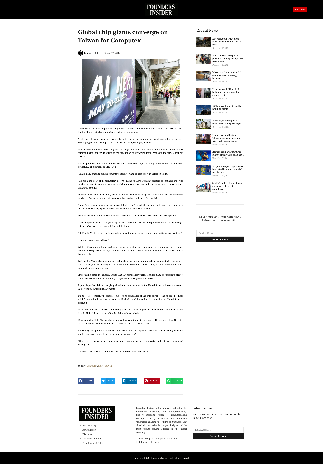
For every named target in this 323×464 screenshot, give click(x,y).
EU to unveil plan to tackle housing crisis (226, 107)
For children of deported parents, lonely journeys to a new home (227, 58)
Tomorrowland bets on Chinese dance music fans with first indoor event (226, 138)
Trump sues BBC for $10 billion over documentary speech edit (226, 92)
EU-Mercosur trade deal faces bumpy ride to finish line (226, 41)
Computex (92, 365)
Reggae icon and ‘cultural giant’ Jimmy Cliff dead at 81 (228, 153)
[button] (86, 381)
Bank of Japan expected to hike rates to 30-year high (226, 122)
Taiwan (108, 365)
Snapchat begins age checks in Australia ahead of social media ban (227, 169)
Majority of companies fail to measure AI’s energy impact (226, 75)
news (101, 365)
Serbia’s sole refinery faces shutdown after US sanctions (227, 186)
